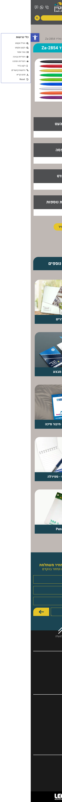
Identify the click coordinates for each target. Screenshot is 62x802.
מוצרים (44, 39)
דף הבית (55, 39)
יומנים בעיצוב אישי (47, 735)
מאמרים (52, 671)
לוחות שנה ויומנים (47, 710)
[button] (4, 37)
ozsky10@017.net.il (45, 771)
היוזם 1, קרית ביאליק (46, 766)
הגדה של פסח (49, 740)
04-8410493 (50, 761)
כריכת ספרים (50, 714)
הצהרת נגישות (49, 675)
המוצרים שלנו (49, 667)
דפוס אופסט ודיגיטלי (46, 727)
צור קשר (52, 679)
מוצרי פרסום (50, 723)
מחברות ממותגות (48, 701)
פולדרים (52, 718)
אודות (54, 662)
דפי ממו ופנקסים (48, 731)
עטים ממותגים (49, 706)
